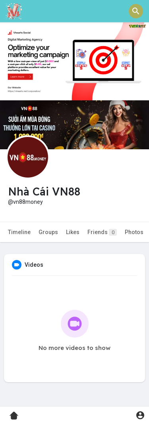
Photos (134, 232)
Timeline (19, 232)
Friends (102, 232)
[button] (136, 11)
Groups (48, 232)
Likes (72, 232)
